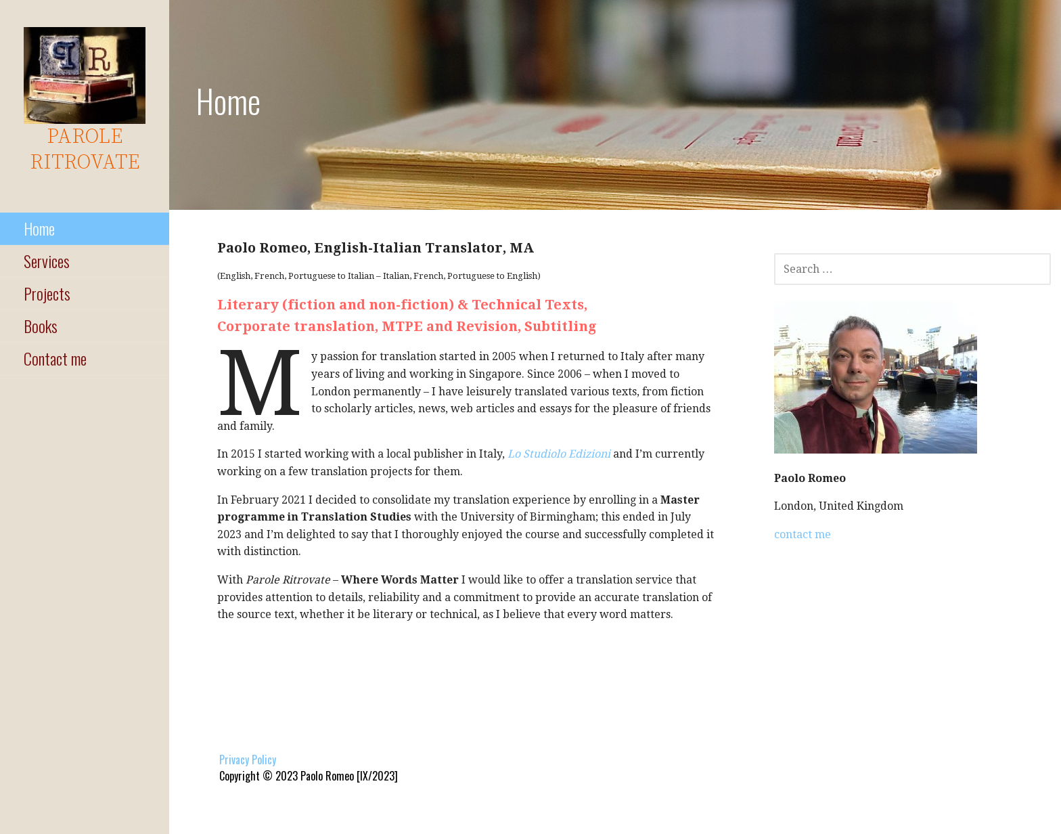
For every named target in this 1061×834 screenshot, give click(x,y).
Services (47, 260)
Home (39, 228)
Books (41, 325)
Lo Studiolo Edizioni (558, 453)
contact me (802, 534)
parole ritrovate (84, 149)
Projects (47, 293)
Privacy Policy (247, 759)
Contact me (55, 358)
